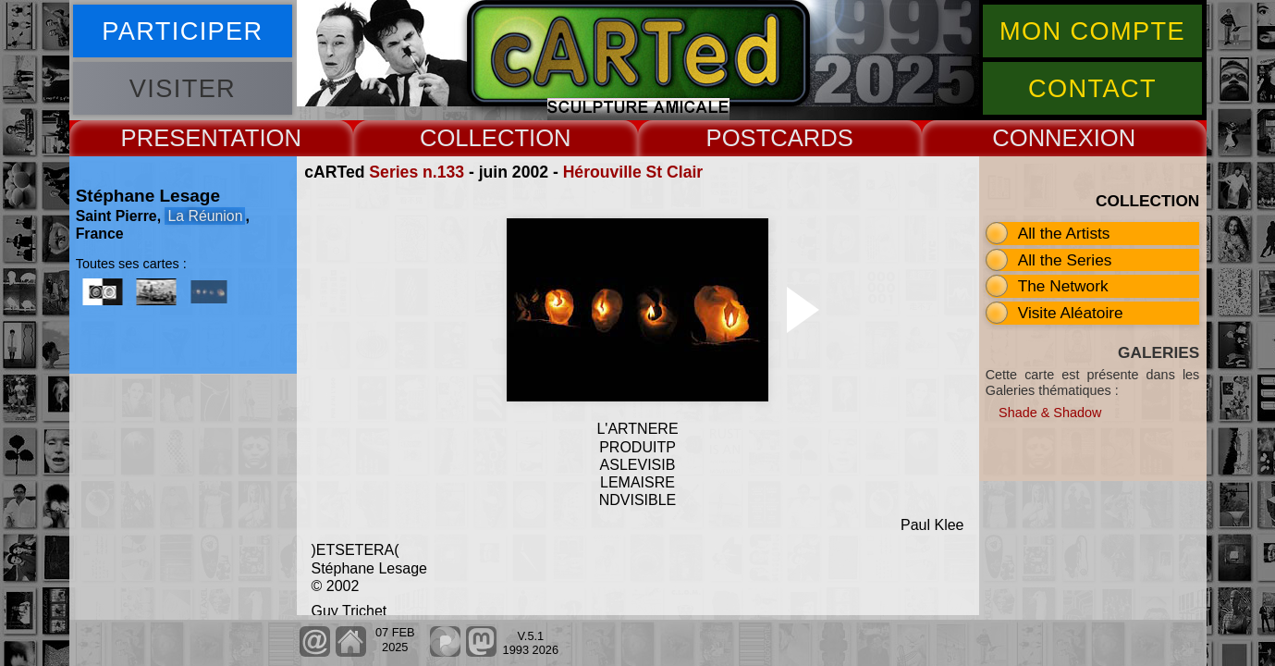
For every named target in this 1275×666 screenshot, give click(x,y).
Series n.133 (416, 172)
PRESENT (176, 138)
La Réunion (204, 216)
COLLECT (474, 138)
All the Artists (1064, 233)
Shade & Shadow (1050, 412)
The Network (1063, 286)
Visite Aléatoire (1070, 312)
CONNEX (1043, 138)
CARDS (811, 138)
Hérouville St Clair (633, 172)
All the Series (1065, 260)
